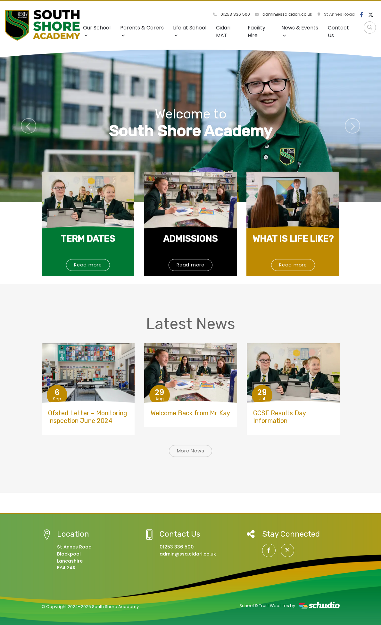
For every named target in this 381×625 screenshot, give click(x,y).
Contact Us (338, 31)
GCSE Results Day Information (279, 417)
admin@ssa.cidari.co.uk (283, 14)
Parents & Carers (142, 31)
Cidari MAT (223, 31)
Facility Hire (256, 31)
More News (190, 451)
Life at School (189, 31)
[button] (28, 126)
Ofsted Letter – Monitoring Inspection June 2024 (87, 417)
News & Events (299, 31)
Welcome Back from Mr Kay (190, 413)
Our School (97, 31)
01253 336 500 (231, 14)
